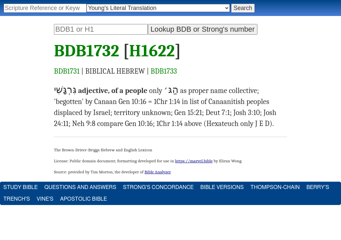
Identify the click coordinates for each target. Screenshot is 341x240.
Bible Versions (222, 187)
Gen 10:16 (133, 101)
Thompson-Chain (275, 187)
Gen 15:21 (188, 112)
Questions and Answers (80, 187)
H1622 (152, 51)
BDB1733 (164, 71)
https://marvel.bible (194, 160)
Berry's (317, 187)
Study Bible (20, 187)
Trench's (16, 199)
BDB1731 (67, 71)
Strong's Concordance (158, 187)
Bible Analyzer (158, 171)
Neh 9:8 (84, 123)
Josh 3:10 (246, 112)
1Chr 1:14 (167, 101)
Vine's (45, 199)
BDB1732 (86, 51)
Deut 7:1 (217, 112)
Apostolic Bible (83, 199)
